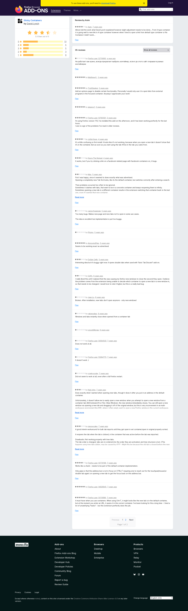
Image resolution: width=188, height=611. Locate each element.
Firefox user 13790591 (97, 118)
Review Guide (61, 584)
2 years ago (102, 77)
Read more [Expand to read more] (79, 197)
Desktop (98, 549)
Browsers (138, 549)
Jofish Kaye (92, 139)
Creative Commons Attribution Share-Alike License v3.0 (96, 599)
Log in (170, 3)
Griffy (90, 276)
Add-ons (59, 544)
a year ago (111, 58)
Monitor (137, 562)
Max (89, 174)
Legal (37, 592)
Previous (115, 520)
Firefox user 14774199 (97, 463)
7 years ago (97, 27)
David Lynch (33, 23)
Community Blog (63, 571)
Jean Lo (91, 297)
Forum (58, 575)
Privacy (18, 592)
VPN (136, 553)
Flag (76, 40)
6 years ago (98, 276)
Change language (141, 598)
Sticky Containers (33, 20)
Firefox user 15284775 (97, 357)
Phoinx (90, 232)
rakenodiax (92, 314)
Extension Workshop (65, 557)
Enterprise (99, 557)
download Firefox (108, 3)
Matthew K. (92, 77)
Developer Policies (64, 566)
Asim (90, 27)
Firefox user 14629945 (97, 487)
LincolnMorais (93, 330)
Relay (136, 557)
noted (37, 599)
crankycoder (93, 373)
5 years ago (97, 174)
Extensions (56, 10)
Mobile (97, 553)
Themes (67, 10)
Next (131, 520)
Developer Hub (62, 562)
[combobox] (156, 9)
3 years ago (100, 107)
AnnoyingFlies (93, 243)
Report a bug (61, 580)
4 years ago (103, 139)
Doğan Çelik (93, 260)
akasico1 (91, 107)
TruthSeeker (93, 88)
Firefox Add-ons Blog (65, 553)
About (58, 549)
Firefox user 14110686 (97, 498)
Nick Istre (91, 390)
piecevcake (92, 426)
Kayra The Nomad (95, 158)
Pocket (137, 566)
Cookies (27, 592)
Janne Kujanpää (94, 211)
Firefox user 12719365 (97, 58)
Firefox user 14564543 (97, 341)
